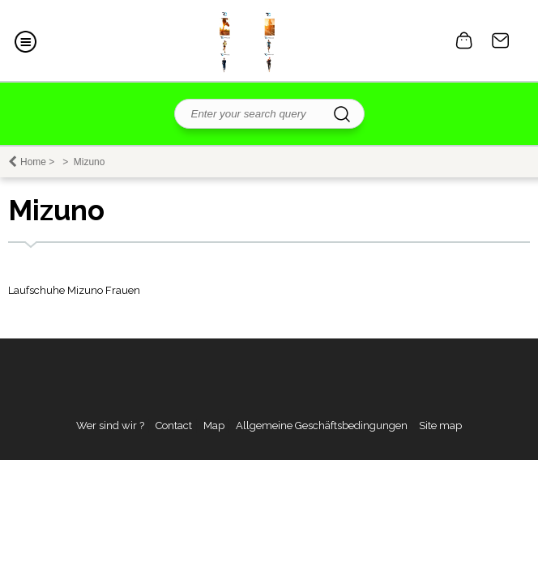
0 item (464, 40)
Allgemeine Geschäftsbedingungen (322, 425)
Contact (501, 40)
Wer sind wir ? (110, 425)
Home (33, 162)
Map (213, 425)
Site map (440, 425)
